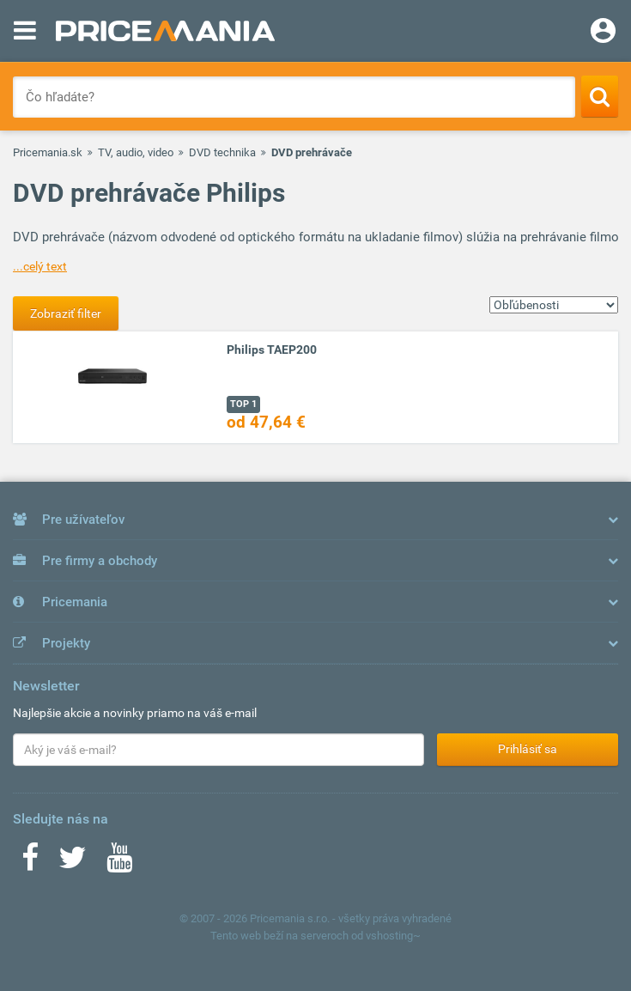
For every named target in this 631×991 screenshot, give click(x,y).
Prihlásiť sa (527, 749)
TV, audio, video (135, 152)
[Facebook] (30, 863)
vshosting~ (393, 935)
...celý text (40, 266)
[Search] (599, 96)
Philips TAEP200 (272, 349)
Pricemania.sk (47, 152)
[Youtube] (119, 863)
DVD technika (222, 152)
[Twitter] (72, 863)
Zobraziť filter (65, 313)
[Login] (603, 32)
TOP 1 (243, 404)
